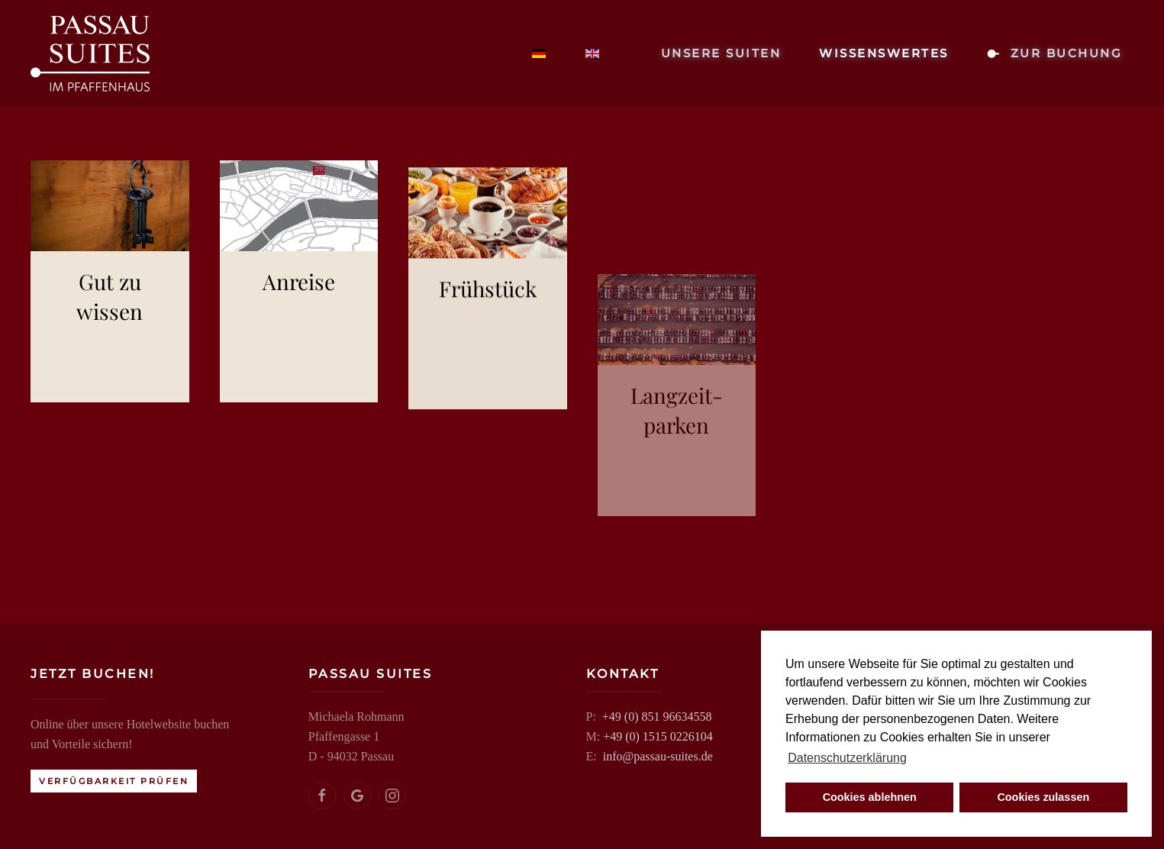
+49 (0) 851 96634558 (655, 716)
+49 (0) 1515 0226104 (656, 736)
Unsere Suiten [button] (721, 53)
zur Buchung (1054, 53)
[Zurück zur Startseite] (90, 53)
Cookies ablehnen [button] (870, 797)
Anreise (299, 306)
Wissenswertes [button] (884, 53)
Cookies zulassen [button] (1043, 797)
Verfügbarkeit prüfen (112, 781)
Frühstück (488, 426)
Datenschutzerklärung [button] (847, 757)
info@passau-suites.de (656, 756)
